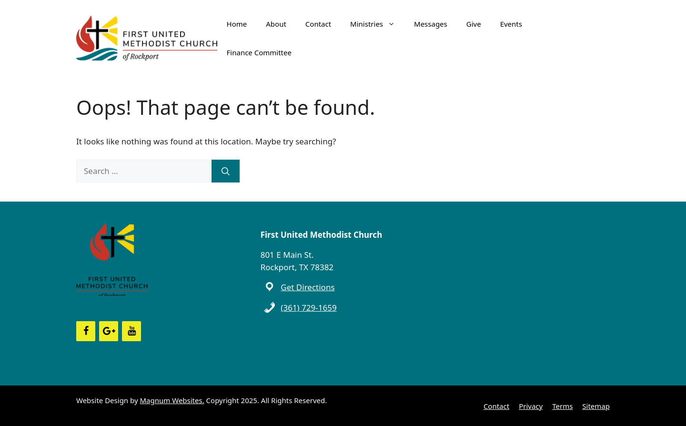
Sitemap (596, 406)
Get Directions (307, 287)
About (276, 24)
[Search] (226, 171)
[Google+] (108, 331)
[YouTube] (131, 331)
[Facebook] (85, 331)
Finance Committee (259, 52)
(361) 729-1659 (308, 307)
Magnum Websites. (172, 400)
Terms (562, 406)
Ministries (377, 24)
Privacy (531, 406)
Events (511, 24)
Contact (318, 24)
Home (237, 24)
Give (473, 24)
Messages (430, 24)
